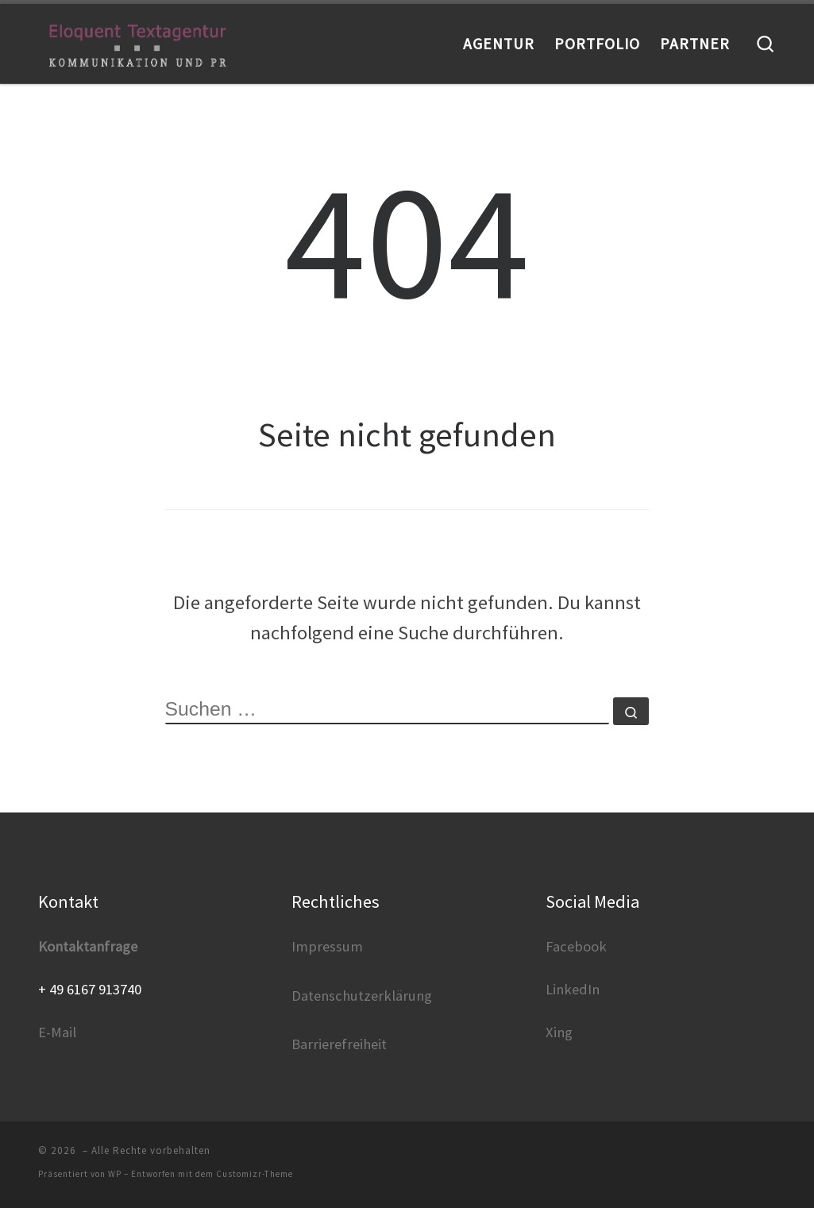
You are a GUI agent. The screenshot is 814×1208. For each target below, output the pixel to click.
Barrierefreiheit (339, 1044)
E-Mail (57, 1032)
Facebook (576, 946)
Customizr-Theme (254, 1173)
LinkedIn (573, 989)
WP (115, 1173)
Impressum (327, 946)
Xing (559, 1032)
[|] (137, 43)
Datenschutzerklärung (361, 995)
